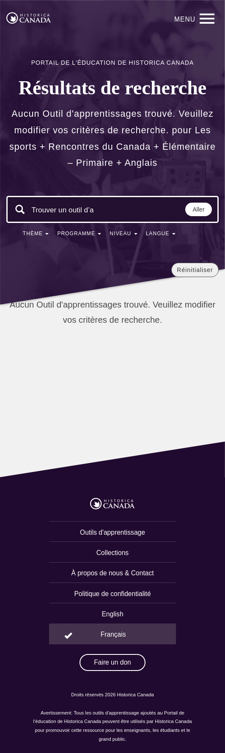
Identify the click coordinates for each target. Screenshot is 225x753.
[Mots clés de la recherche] (63, 210)
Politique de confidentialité (112, 593)
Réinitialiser (195, 270)
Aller (199, 209)
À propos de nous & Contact (112, 573)
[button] (36, 235)
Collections (112, 552)
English (112, 614)
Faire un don (112, 662)
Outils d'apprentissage (112, 532)
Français (113, 634)
